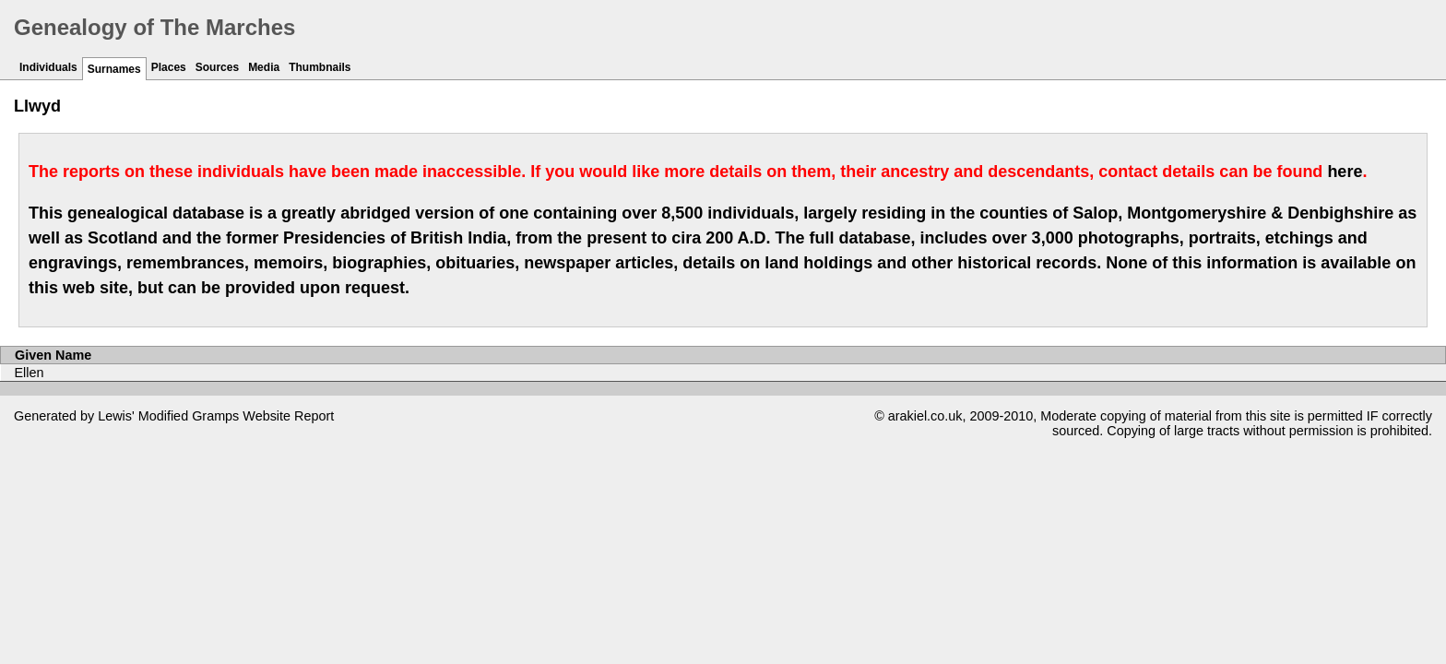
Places (168, 67)
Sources (217, 67)
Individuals (48, 67)
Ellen (29, 372)
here (1344, 171)
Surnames (114, 69)
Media (263, 67)
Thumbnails (319, 67)
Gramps (215, 416)
